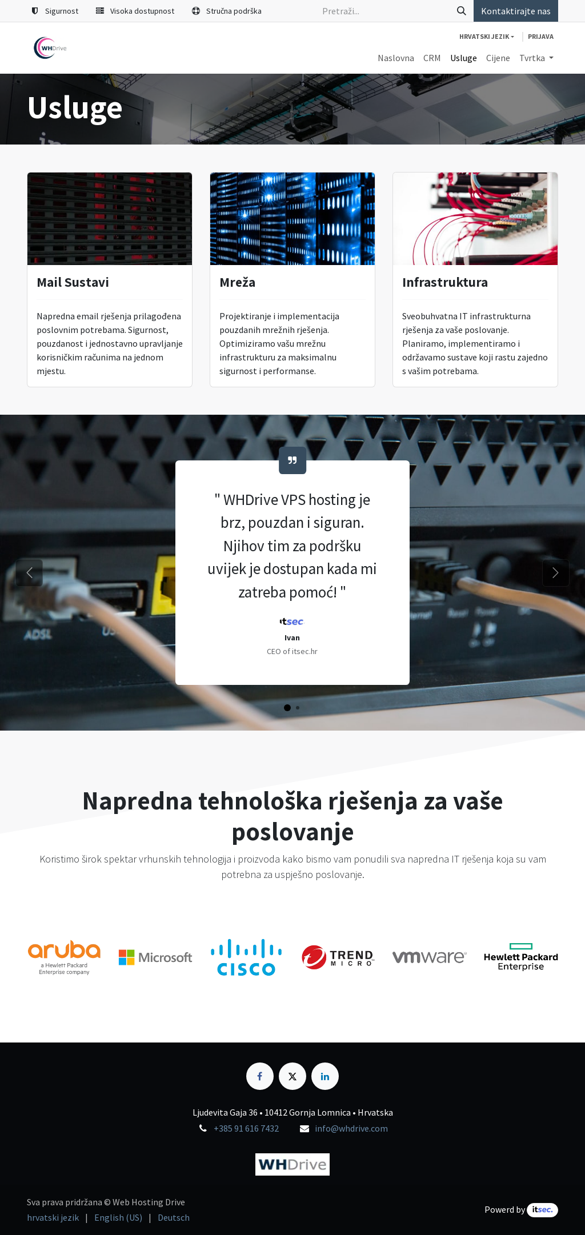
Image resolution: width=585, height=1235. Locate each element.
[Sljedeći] (556, 573)
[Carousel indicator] (287, 707)
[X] (292, 1076)
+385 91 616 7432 (246, 1128)
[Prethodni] (29, 573)
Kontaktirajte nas (516, 11)
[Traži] (462, 11)
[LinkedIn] (325, 1076)
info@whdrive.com (351, 1128)
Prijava (541, 36)
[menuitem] (396, 57)
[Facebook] (260, 1076)
